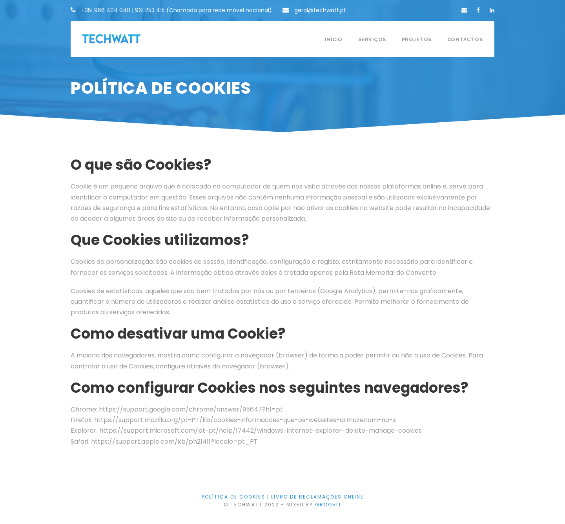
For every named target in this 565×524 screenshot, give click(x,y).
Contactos (465, 39)
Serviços (372, 39)
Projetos (417, 39)
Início (334, 39)
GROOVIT (328, 504)
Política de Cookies (233, 496)
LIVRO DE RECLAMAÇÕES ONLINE (317, 496)
